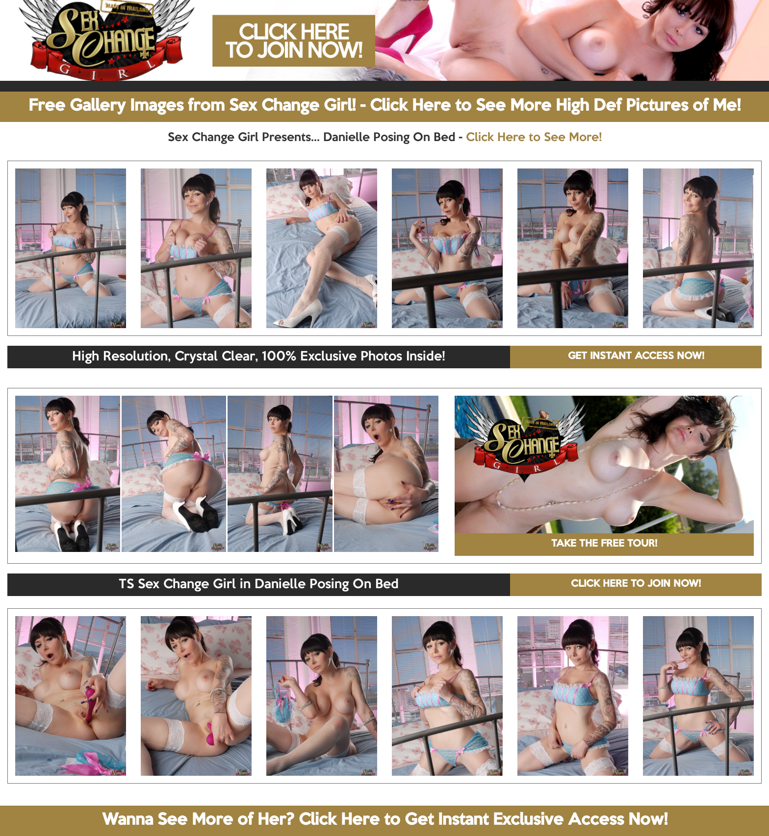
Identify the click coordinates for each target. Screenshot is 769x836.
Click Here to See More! (534, 137)
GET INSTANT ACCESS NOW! (636, 356)
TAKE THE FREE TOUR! (604, 544)
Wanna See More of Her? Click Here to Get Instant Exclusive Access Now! (384, 820)
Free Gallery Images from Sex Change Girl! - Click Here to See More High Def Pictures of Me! (384, 106)
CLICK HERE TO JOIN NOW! (636, 584)
